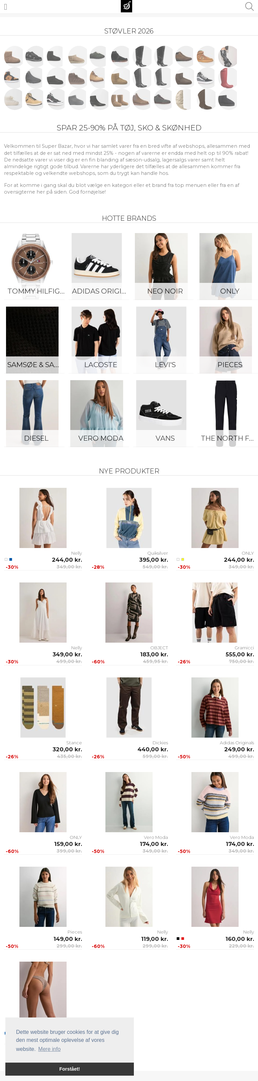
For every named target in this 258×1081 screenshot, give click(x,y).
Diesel (36, 438)
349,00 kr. (69, 566)
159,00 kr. (68, 844)
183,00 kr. (154, 654)
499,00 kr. (69, 661)
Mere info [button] (49, 1049)
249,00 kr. (239, 749)
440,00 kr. (153, 749)
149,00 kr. (68, 939)
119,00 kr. (154, 939)
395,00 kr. (153, 559)
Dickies (160, 742)
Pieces (75, 932)
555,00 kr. (240, 654)
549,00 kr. (155, 566)
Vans (165, 438)
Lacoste (100, 364)
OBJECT (159, 647)
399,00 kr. (69, 851)
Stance (74, 742)
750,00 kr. (241, 661)
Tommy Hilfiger (38, 291)
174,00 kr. (154, 844)
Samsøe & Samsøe (38, 364)
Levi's (165, 364)
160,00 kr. (240, 939)
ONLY (248, 553)
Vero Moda (100, 438)
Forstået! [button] (69, 1069)
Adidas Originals (102, 291)
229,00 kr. (241, 946)
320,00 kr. (67, 749)
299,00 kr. (69, 946)
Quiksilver (157, 553)
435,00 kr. (69, 756)
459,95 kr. (155, 661)
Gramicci (244, 647)
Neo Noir (165, 291)
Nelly (76, 553)
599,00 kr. (155, 756)
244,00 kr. (67, 559)
